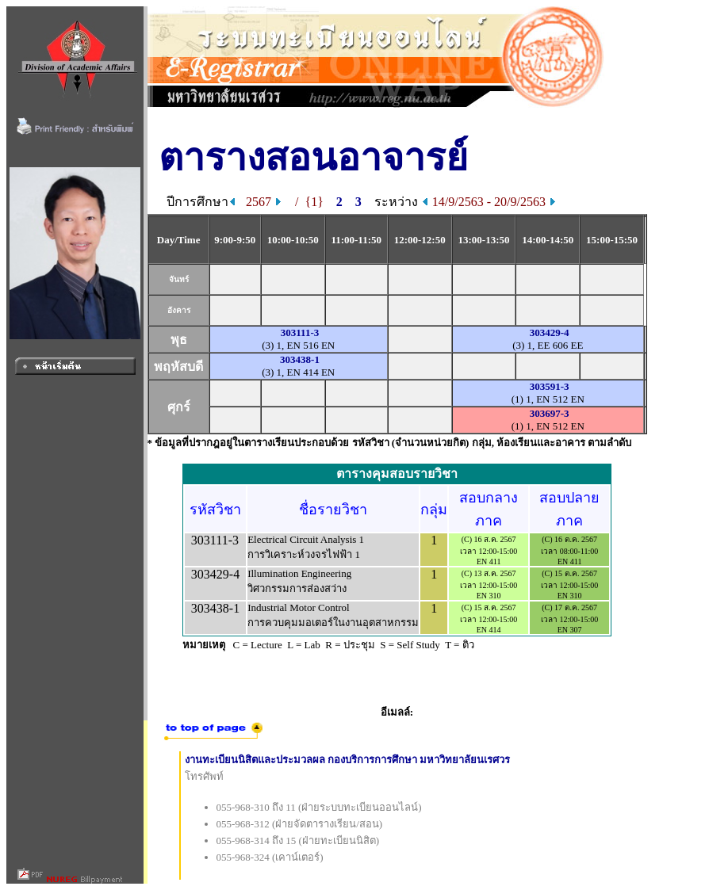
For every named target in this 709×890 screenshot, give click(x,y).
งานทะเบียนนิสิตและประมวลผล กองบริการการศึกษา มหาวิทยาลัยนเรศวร (348, 760)
